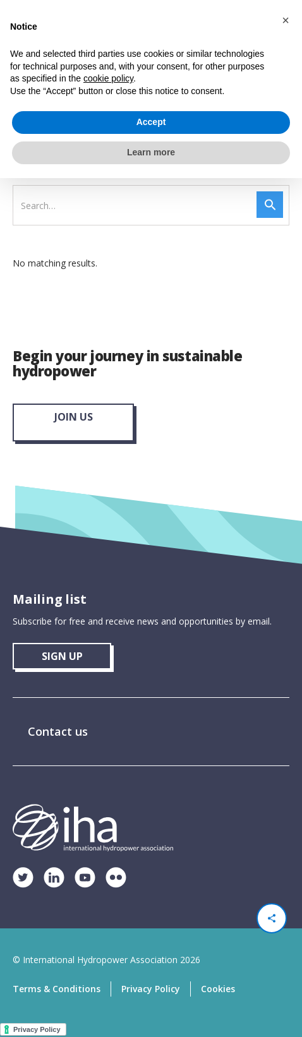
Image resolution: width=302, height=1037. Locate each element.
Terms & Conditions (56, 989)
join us (73, 417)
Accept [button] (151, 122)
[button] (285, 20)
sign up (62, 656)
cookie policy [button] (108, 78)
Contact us (58, 731)
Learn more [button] (151, 152)
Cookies (218, 989)
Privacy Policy (150, 989)
